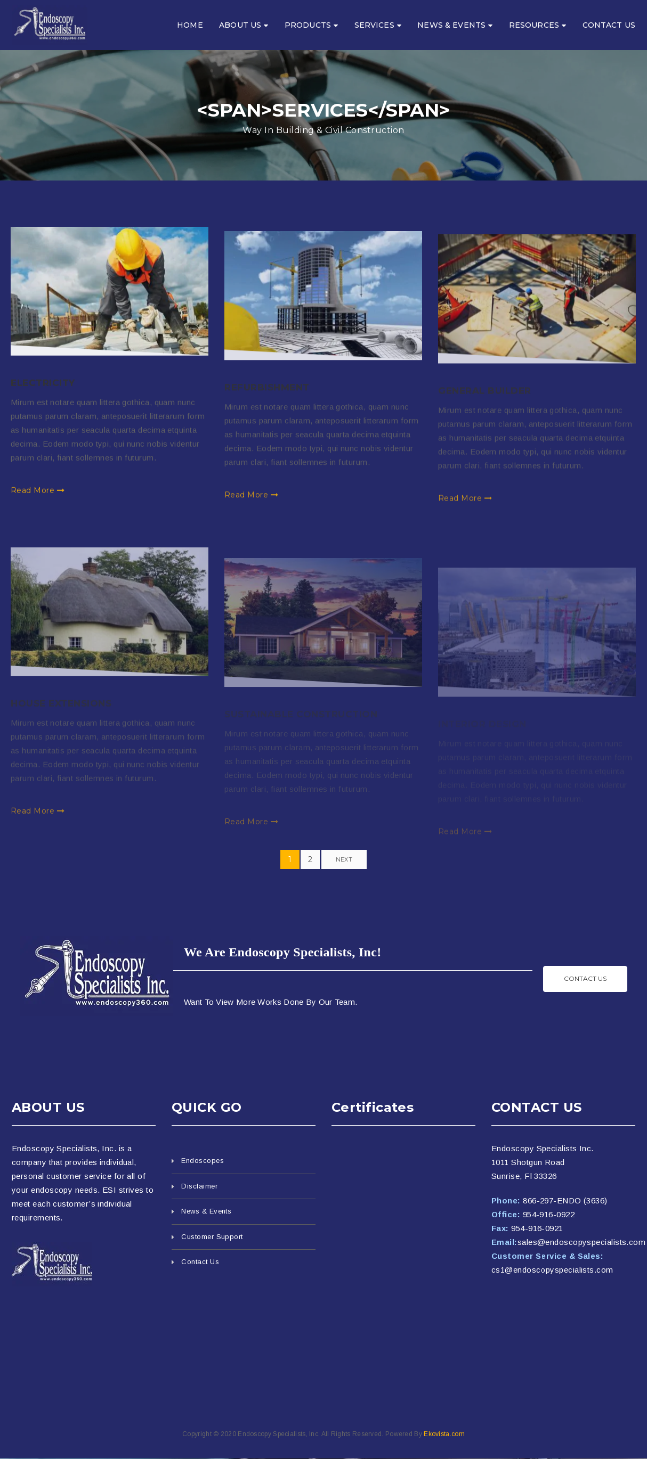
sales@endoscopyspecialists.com (581, 1242)
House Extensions (61, 731)
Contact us (585, 978)
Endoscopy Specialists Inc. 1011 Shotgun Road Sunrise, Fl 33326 (542, 1162)
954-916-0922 (549, 1214)
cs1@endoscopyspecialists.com (552, 1269)
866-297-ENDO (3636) (565, 1200)
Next (344, 859)
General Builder (484, 414)
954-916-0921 (537, 1228)
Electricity (43, 395)
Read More (37, 502)
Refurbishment (267, 406)
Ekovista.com (444, 1434)
